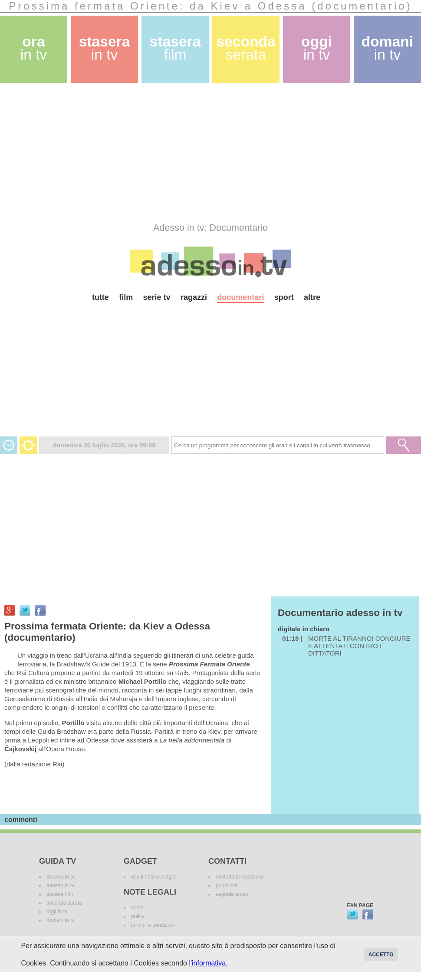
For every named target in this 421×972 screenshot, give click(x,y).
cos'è (137, 908)
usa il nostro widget (153, 877)
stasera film (59, 894)
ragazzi (194, 297)
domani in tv (60, 920)
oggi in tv (56, 912)
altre (312, 297)
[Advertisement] (162, 152)
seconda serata (64, 903)
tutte (100, 297)
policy (138, 916)
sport (284, 297)
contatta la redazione (240, 877)
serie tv (157, 297)
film (126, 297)
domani (387, 48)
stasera (104, 48)
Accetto (381, 955)
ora (33, 48)
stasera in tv (60, 877)
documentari (240, 297)
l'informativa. (208, 963)
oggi (316, 48)
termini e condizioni (153, 925)
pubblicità (227, 885)
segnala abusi (232, 894)
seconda (245, 48)
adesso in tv (60, 885)
